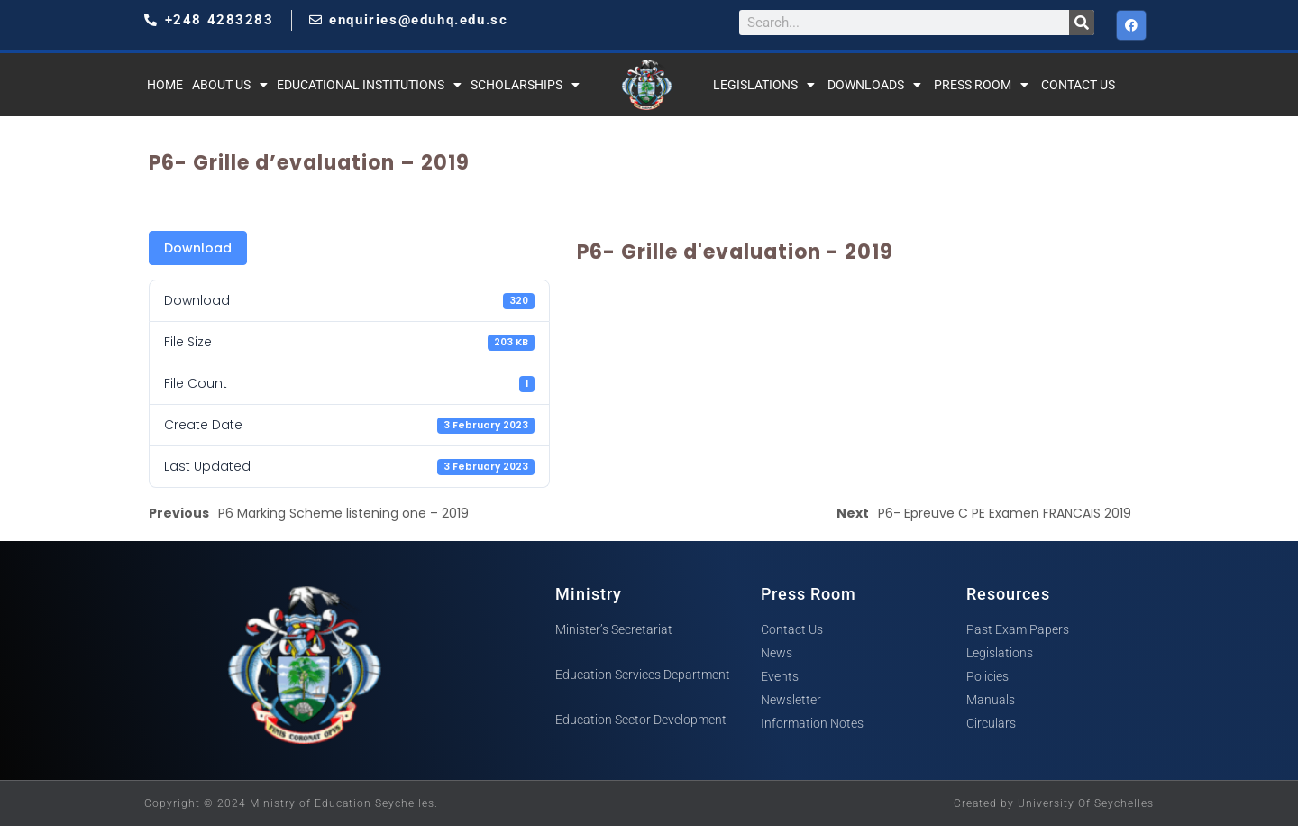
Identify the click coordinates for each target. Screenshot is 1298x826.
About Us (230, 84)
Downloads (874, 84)
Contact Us (1078, 85)
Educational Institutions (369, 84)
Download (198, 248)
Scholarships (525, 84)
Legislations (764, 84)
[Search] (1081, 22)
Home (165, 85)
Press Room (981, 84)
